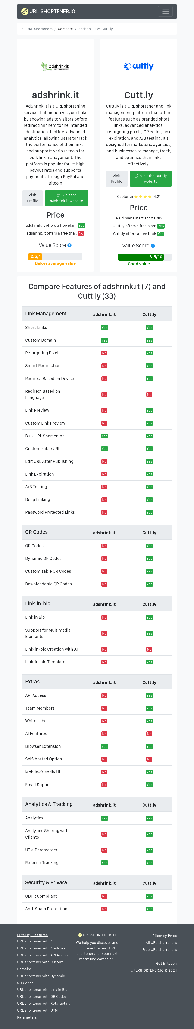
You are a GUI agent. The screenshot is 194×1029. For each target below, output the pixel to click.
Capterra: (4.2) (138, 196)
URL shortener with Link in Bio (42, 989)
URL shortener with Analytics (41, 948)
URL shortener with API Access (43, 955)
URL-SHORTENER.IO (48, 11)
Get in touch (166, 963)
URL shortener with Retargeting (43, 1003)
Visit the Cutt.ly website (151, 179)
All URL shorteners (161, 942)
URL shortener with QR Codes (42, 996)
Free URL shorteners (159, 949)
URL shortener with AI (35, 941)
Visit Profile (32, 198)
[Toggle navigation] (165, 11)
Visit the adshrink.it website (66, 198)
